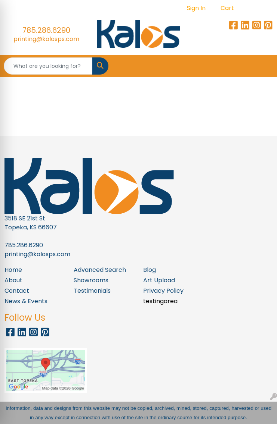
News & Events (25, 301)
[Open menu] (262, 66)
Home (13, 270)
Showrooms (91, 280)
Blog (149, 270)
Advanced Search (100, 270)
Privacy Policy (163, 290)
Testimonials (92, 290)
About (13, 280)
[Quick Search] (48, 66)
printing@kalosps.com (46, 39)
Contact (16, 290)
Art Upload (159, 280)
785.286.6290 (46, 30)
